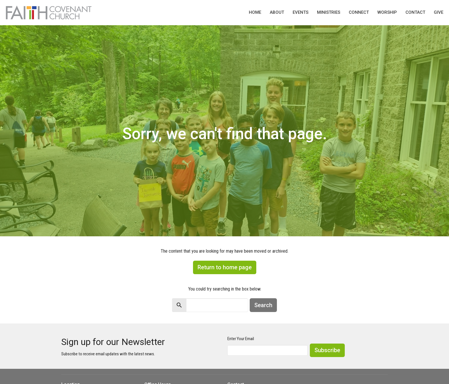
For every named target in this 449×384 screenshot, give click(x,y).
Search (263, 305)
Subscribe (327, 350)
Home (255, 12)
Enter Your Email (240, 338)
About (277, 12)
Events (300, 12)
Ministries (328, 12)
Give (438, 12)
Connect (359, 12)
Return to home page (225, 267)
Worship (387, 12)
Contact (415, 12)
